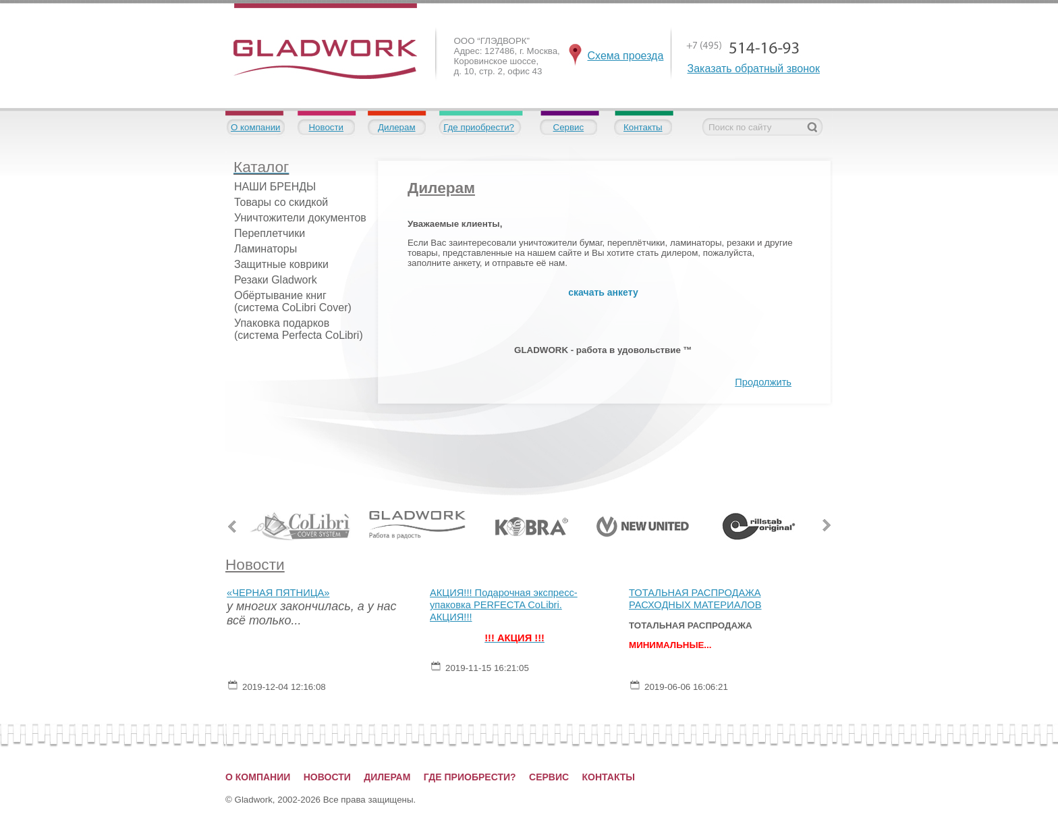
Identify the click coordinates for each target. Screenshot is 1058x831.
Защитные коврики (281, 264)
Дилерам (397, 127)
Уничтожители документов (300, 217)
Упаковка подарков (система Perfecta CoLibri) (298, 329)
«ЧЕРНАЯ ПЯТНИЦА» (278, 592)
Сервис (568, 127)
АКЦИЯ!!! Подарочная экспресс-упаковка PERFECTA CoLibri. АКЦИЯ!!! (504, 604)
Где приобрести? (478, 127)
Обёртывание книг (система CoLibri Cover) (293, 301)
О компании (256, 127)
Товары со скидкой (281, 202)
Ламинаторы (265, 248)
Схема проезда (626, 55)
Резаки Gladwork (275, 280)
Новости (325, 127)
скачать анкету (603, 292)
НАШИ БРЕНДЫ (275, 186)
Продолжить (763, 382)
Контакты (643, 127)
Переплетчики (269, 233)
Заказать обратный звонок (754, 68)
